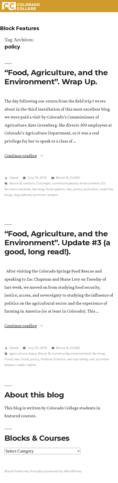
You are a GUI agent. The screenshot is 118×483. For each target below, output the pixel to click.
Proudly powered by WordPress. (56, 471)
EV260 (75, 178)
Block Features (19, 28)
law (69, 189)
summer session (45, 195)
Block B (62, 178)
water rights (26, 365)
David (13, 178)
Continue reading (24, 155)
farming (38, 189)
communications (65, 183)
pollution (91, 189)
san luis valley (77, 359)
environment (90, 183)
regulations (22, 195)
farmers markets (17, 189)
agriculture (18, 353)
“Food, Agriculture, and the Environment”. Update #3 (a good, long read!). (57, 242)
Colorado (43, 183)
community (60, 353)
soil (92, 359)
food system (55, 189)
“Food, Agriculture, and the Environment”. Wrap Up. (56, 77)
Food (8, 359)
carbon (29, 183)
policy (77, 189)
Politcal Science (53, 359)
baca (32, 353)
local (25, 359)
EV (103, 183)
